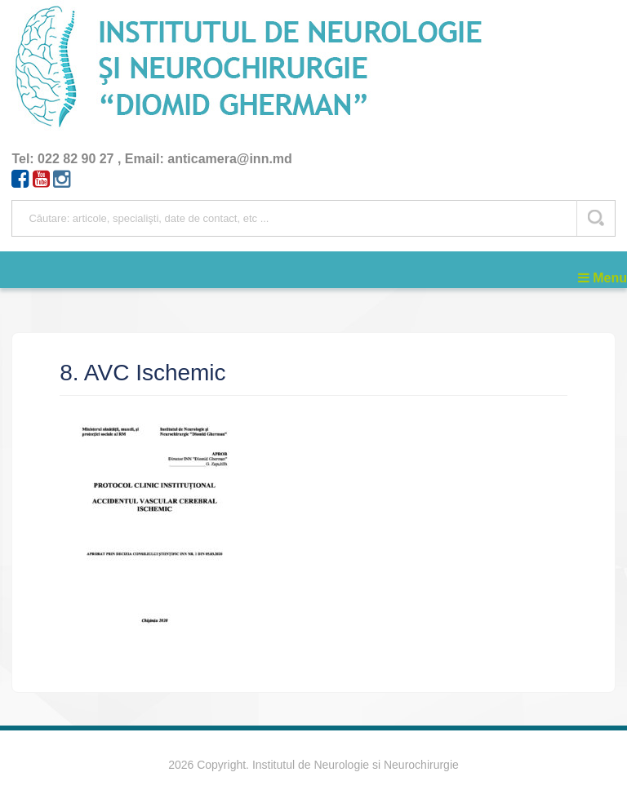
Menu (602, 278)
